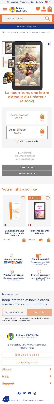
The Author (12, 2)
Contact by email (27, 362)
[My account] (43, 9)
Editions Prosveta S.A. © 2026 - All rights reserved (22, 400)
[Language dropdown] (48, 2)
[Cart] (50, 9)
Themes (24, 2)
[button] (6, 399)
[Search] (27, 18)
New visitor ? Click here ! (27, 27)
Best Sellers (37, 2)
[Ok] (48, 18)
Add (42, 120)
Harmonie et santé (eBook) (39, 232)
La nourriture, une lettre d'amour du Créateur (14, 233)
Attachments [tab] (27, 173)
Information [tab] (27, 167)
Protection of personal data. (19, 320)
